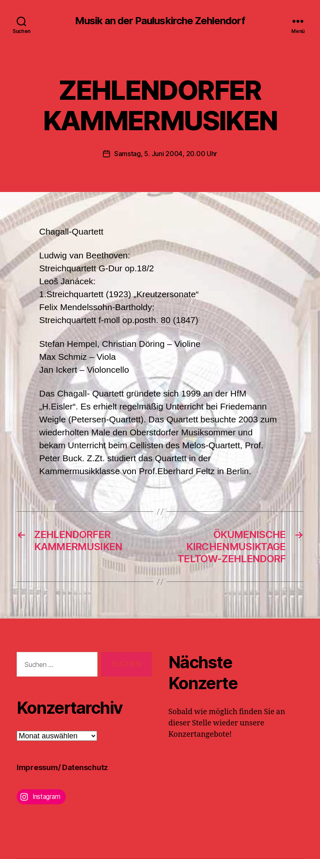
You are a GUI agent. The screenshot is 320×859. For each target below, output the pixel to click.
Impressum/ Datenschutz (62, 767)
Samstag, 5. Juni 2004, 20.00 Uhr (165, 153)
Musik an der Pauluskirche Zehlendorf (160, 21)
